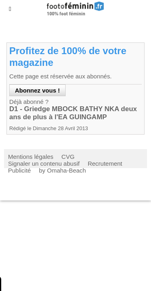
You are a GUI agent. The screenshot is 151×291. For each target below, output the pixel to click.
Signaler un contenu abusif (44, 163)
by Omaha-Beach (62, 170)
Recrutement (105, 163)
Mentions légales (31, 156)
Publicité (19, 170)
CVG (68, 156)
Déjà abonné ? (29, 101)
